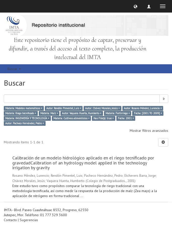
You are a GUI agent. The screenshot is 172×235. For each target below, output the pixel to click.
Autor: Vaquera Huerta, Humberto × (81, 113)
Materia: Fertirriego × (118, 113)
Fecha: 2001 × (126, 118)
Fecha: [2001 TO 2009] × (148, 113)
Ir (164, 98)
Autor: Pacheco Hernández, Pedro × (24, 123)
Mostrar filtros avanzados (149, 130)
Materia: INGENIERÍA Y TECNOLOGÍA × (27, 118)
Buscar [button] (14, 69)
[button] (135, 6)
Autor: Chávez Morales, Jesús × (102, 108)
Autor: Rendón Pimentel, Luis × (63, 108)
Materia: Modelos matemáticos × (23, 108)
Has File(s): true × (103, 118)
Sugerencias (29, 220)
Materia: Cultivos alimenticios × (71, 118)
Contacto (10, 220)
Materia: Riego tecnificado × (20, 113)
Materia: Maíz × (49, 113)
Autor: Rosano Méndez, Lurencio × (143, 108)
